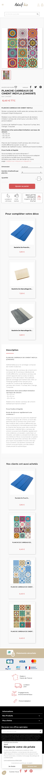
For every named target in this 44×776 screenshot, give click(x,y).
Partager (31, 87)
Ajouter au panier (22, 186)
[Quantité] (38, 179)
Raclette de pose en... (22, 247)
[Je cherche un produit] (22, 14)
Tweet (35, 87)
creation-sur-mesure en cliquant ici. (18, 161)
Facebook (20, 770)
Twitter (25, 770)
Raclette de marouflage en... (22, 289)
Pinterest (40, 87)
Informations (7, 711)
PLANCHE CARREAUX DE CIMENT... (22, 587)
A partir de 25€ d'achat (30, 198)
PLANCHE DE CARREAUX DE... (22, 542)
